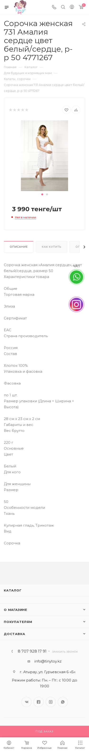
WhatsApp (63, 702)
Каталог (13, 590)
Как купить (51, 246)
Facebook (38, 702)
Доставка (14, 634)
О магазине (15, 610)
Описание (19, 246)
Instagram (51, 702)
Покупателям (18, 622)
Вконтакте (26, 702)
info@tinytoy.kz (47, 661)
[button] (42, 194)
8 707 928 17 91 (32, 651)
